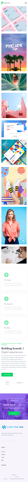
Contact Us (14, 413)
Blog (2, 460)
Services (3, 451)
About (2, 457)
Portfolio (3, 454)
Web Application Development (17, 479)
